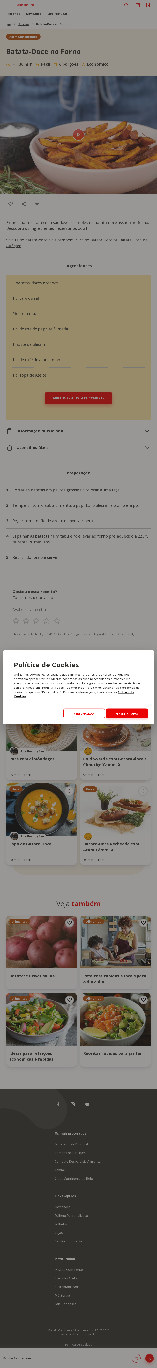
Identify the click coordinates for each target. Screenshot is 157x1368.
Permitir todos (127, 713)
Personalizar (84, 713)
